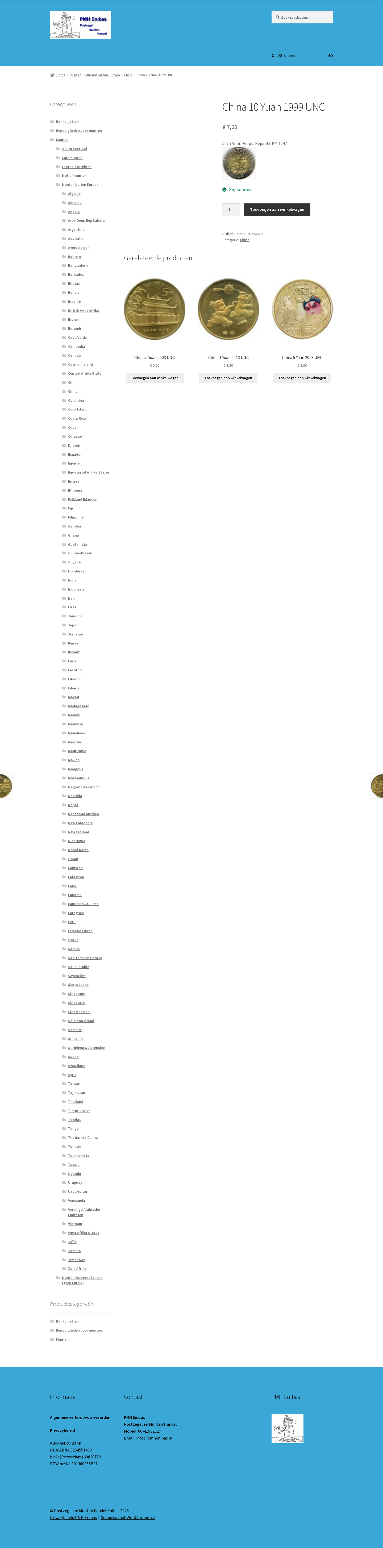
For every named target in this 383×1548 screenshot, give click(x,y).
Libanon (75, 679)
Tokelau (74, 1119)
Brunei (73, 319)
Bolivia (74, 292)
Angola (74, 211)
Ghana (73, 535)
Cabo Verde (77, 337)
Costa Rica (77, 418)
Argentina (76, 229)
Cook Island (78, 409)
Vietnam (75, 1223)
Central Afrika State (84, 373)
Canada (74, 355)
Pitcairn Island (80, 930)
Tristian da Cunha (83, 1137)
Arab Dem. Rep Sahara (86, 220)
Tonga (73, 1128)
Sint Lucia (76, 1002)
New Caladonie (80, 823)
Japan (73, 625)
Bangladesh (78, 265)
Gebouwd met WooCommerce (128, 1517)
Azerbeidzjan (79, 247)
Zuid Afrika (77, 1268)
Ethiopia (75, 490)
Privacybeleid (62, 1430)
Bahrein (74, 256)
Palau (72, 886)
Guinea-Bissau (80, 553)
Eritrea (73, 481)
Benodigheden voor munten (79, 130)
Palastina (76, 877)
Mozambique (78, 778)
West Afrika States (83, 1232)
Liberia (74, 688)
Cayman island (80, 364)
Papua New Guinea (83, 903)
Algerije (74, 193)
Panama (75, 894)
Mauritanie (77, 750)
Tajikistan (76, 1092)
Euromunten (72, 157)
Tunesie (74, 1146)
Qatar (73, 939)
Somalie (75, 1029)
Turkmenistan (79, 1155)
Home (61, 75)
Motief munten (74, 175)
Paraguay (76, 912)
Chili (72, 382)
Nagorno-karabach (83, 787)
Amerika (75, 202)
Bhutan (74, 283)
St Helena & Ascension (86, 1047)
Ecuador (75, 454)
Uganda (74, 1173)
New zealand (78, 832)
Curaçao (75, 436)
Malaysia (75, 724)
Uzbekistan (77, 1191)
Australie (75, 238)
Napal (73, 804)
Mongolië (76, 769)
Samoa (74, 948)
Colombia (76, 400)
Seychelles (77, 975)
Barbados (76, 274)
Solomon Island (81, 1020)
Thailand (75, 1101)
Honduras (76, 571)
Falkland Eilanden (82, 499)
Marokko (75, 742)
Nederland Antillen (83, 813)
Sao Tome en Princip (85, 957)
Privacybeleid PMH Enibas (73, 1517)
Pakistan (75, 867)
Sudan (73, 1056)
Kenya (73, 643)
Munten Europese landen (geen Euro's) (82, 1280)
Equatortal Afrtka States (89, 472)
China (128, 75)
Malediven (76, 733)
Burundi (74, 328)
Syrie (72, 1074)
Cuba (72, 427)
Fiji (70, 508)
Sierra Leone (78, 984)
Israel (72, 607)
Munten (75, 75)
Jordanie (75, 634)
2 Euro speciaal (74, 148)
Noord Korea (78, 849)
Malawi (74, 715)
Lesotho (75, 670)
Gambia (74, 526)
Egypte (74, 463)
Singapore (76, 993)
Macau (73, 696)
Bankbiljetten (67, 121)
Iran (71, 598)
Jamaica (75, 616)
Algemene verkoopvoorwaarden (80, 1417)
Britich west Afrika (83, 310)
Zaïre (72, 1241)
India (72, 580)
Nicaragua (76, 840)
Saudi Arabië (78, 966)
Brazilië (74, 301)
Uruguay (75, 1182)
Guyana (74, 562)
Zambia (74, 1250)
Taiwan (74, 1083)
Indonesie (76, 589)
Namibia (75, 795)
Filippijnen (77, 517)
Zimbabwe (76, 1259)
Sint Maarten (79, 1011)
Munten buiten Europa (102, 75)
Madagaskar (78, 706)
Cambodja (76, 346)
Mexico (74, 760)
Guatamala (77, 544)
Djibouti (75, 445)
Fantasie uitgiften (76, 166)
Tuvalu (74, 1164)
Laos (72, 661)
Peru (72, 921)
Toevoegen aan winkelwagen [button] (154, 377)
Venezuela (76, 1200)
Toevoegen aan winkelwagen (277, 209)
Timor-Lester (79, 1110)
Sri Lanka (76, 1038)
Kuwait (74, 652)
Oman (73, 858)
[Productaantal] (231, 209)
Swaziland (76, 1065)
